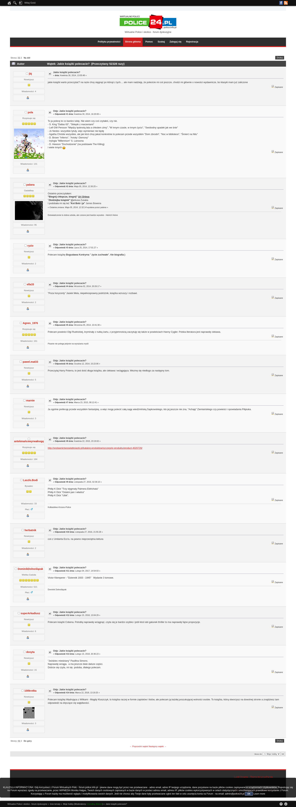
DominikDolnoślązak (30, 569)
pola (30, 112)
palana (30, 184)
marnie (30, 400)
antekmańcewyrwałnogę (29, 441)
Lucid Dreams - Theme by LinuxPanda (253, 777)
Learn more (259, 793)
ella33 (30, 284)
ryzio (30, 245)
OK (249, 794)
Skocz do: (258, 754)
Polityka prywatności (109, 41)
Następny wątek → (157, 746)
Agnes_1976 (30, 323)
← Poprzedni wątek (139, 746)
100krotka (30, 690)
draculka (91, 804)
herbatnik (30, 530)
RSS (286, 3)
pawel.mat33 (30, 361)
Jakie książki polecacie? (66, 72)
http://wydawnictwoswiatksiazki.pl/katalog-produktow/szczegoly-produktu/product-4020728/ (95, 448)
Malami (99, 804)
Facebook (281, 3)
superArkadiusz (30, 613)
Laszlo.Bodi (30, 480)
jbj (30, 73)
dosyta (30, 652)
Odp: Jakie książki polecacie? (69, 111)
